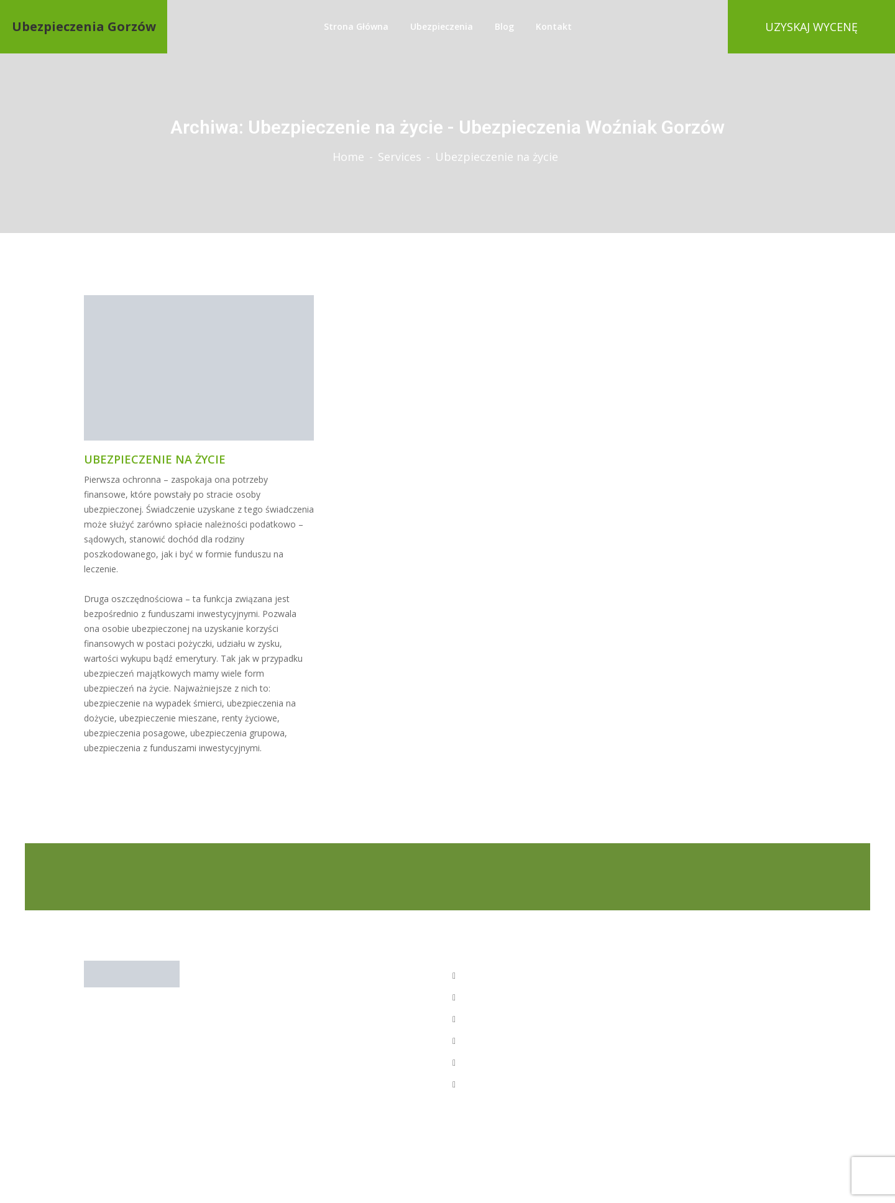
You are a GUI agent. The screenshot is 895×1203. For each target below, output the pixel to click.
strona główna (356, 26)
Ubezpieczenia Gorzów (84, 27)
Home (348, 156)
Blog (504, 26)
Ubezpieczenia (441, 26)
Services (399, 156)
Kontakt (554, 26)
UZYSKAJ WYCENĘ (811, 26)
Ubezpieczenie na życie (155, 460)
